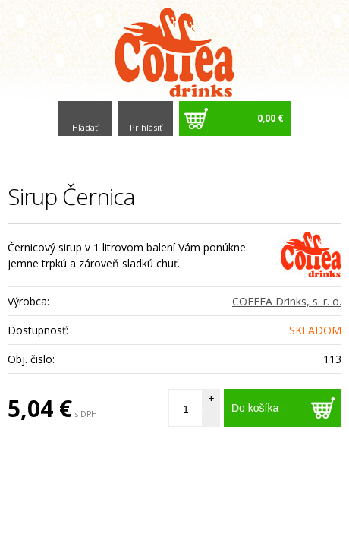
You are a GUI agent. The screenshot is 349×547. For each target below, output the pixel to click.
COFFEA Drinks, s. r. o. (286, 301)
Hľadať (85, 127)
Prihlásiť (146, 127)
